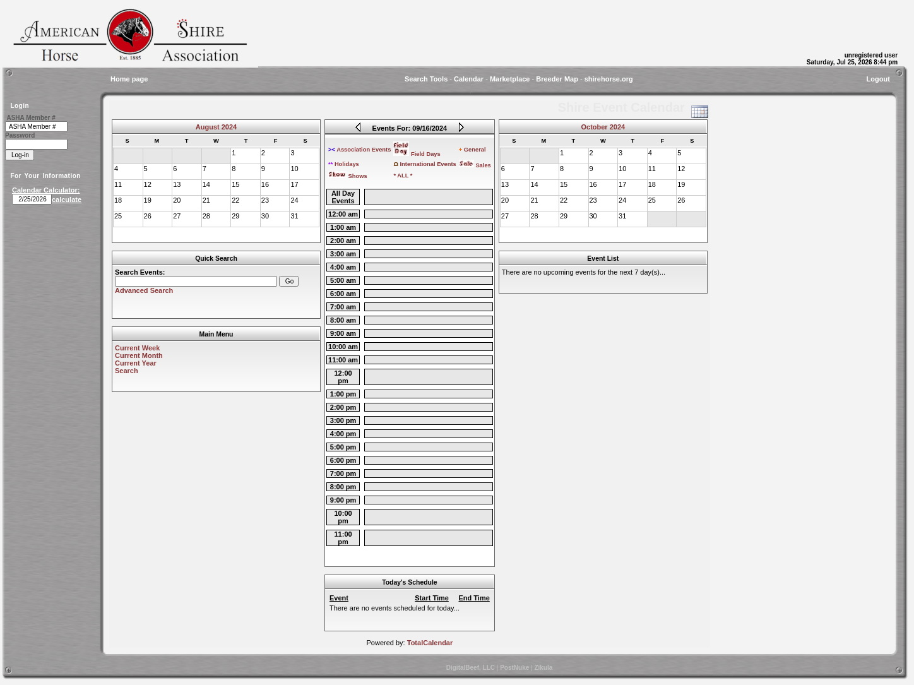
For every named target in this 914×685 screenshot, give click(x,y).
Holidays (343, 164)
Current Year (136, 363)
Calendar (469, 79)
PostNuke (514, 667)
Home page (129, 79)
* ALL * (402, 175)
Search (126, 370)
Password (20, 135)
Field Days (416, 154)
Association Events (359, 149)
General (472, 149)
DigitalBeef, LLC (470, 667)
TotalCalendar (430, 642)
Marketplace (510, 79)
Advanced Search (144, 290)
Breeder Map (557, 79)
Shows (347, 176)
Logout (878, 79)
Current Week (137, 348)
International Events (424, 164)
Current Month (139, 355)
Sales (475, 165)
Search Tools (426, 79)
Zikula (543, 667)
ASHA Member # (30, 117)
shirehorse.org (609, 79)
